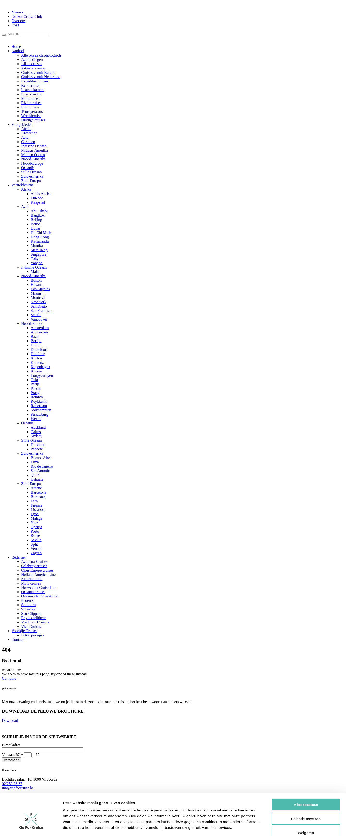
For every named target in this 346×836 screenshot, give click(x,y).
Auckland (38, 427)
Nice (34, 523)
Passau (36, 388)
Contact (18, 639)
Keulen (36, 358)
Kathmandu (40, 241)
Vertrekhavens (23, 185)
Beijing (36, 220)
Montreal (38, 297)
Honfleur (38, 354)
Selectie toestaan (306, 791)
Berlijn (36, 341)
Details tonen (259, 826)
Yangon (37, 263)
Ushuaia (37, 479)
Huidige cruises (33, 120)
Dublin (36, 345)
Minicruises (30, 98)
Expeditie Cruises (34, 81)
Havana (37, 285)
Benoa (36, 224)
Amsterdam (40, 328)
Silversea (28, 609)
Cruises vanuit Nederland (40, 77)
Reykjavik (39, 401)
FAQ (15, 25)
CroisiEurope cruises (37, 570)
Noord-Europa (32, 163)
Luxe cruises (31, 94)
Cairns (36, 432)
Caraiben (28, 142)
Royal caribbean (33, 618)
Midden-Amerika (34, 150)
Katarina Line (31, 579)
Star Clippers (31, 613)
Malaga (36, 518)
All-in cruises (31, 64)
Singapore (38, 254)
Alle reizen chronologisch (41, 55)
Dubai (35, 228)
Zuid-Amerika (32, 176)
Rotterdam (39, 406)
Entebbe (37, 198)
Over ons (18, 21)
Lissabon (38, 510)
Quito (35, 475)
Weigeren (306, 805)
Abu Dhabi (39, 211)
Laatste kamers (32, 90)
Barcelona (38, 492)
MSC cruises (31, 583)
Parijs (35, 384)
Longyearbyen (42, 375)
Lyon (35, 514)
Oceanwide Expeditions (39, 596)
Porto (35, 531)
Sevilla (36, 540)
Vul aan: (21, 755)
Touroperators (32, 111)
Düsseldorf (39, 349)
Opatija (36, 527)
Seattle (36, 315)
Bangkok (38, 215)
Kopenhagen (40, 367)
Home (16, 46)
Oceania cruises (33, 592)
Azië (24, 137)
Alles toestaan (306, 777)
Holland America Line (38, 574)
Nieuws (17, 12)
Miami (36, 293)
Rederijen (19, 557)
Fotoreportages (32, 635)
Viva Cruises (31, 626)
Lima (35, 462)
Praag (35, 393)
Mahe (35, 272)
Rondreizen (30, 107)
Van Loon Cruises (35, 622)
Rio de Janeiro (42, 466)
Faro (34, 501)
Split (34, 544)
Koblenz (37, 362)
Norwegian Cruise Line (39, 587)
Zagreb (36, 553)
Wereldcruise (31, 116)
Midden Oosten (33, 155)
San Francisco (41, 310)
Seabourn (28, 605)
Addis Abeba (41, 194)
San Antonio (40, 471)
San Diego (39, 306)
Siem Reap (39, 250)
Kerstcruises (30, 85)
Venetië (36, 549)
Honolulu (38, 445)
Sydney (36, 436)
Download (10, 720)
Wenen (36, 419)
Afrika (26, 129)
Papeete (37, 449)
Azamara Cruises (34, 561)
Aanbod (18, 51)
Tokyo (36, 259)
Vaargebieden (22, 124)
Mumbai (37, 246)
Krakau (36, 371)
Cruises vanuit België (37, 72)
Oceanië (27, 168)
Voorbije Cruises (24, 631)
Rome (35, 536)
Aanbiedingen (32, 59)
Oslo (34, 380)
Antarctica (29, 133)
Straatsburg (39, 414)
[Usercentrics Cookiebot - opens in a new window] (31, 826)
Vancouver (39, 319)
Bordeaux (38, 497)
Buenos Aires (41, 458)
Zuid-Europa (31, 181)
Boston (36, 280)
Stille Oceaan (31, 172)
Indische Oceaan (34, 146)
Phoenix (27, 600)
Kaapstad (38, 202)
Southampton (41, 410)
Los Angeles (40, 289)
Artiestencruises (33, 68)
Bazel (35, 336)
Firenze (36, 505)
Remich (37, 397)
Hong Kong (40, 237)
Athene (36, 488)
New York (38, 302)
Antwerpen (39, 332)
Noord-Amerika (33, 159)
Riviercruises (31, 103)
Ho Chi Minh (41, 233)
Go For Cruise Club (27, 16)
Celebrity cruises (34, 566)
